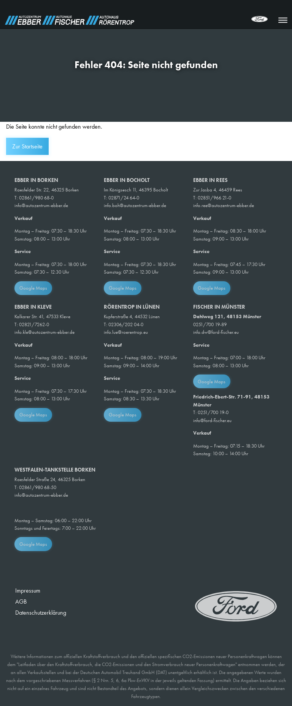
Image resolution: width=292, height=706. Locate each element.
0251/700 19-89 (210, 324)
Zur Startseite (27, 146)
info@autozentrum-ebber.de (41, 205)
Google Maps (33, 288)
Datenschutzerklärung (40, 613)
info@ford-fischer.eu (212, 420)
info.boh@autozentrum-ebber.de (135, 205)
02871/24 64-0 (123, 197)
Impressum (27, 590)
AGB (21, 602)
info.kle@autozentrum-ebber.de (44, 332)
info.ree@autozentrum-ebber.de (223, 205)
